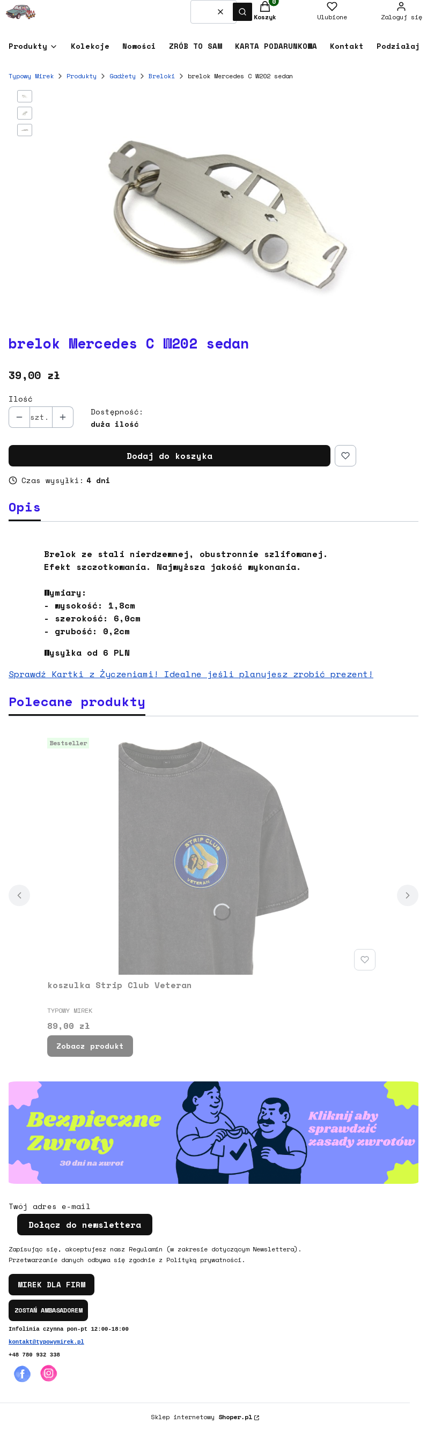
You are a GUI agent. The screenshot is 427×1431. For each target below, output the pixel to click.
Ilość (21, 399)
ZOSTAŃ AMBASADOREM (48, 1310)
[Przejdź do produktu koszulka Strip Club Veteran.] (213, 854)
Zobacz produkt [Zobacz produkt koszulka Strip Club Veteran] (90, 1045)
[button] (242, 12)
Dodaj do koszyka (169, 455)
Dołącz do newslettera (84, 1224)
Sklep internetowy (201, 1416)
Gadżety (122, 75)
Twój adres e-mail (50, 1206)
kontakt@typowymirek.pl (46, 1342)
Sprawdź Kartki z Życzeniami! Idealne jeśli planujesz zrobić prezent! (191, 674)
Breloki (162, 75)
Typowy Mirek (31, 75)
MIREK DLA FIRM (51, 1284)
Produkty (82, 75)
